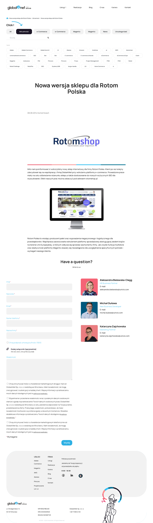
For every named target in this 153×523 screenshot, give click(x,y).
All (11, 31)
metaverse (26, 61)
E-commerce (69, 55)
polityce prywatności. (40, 394)
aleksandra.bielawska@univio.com (115, 289)
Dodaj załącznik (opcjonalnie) (23, 349)
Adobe (12, 50)
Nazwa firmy (39, 334)
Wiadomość (39, 368)
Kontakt (128, 7)
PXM (119, 61)
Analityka (95, 50)
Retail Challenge (15, 66)
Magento (78, 31)
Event (137, 55)
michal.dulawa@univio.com (112, 312)
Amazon (81, 50)
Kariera (114, 7)
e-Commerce (42, 31)
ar (106, 50)
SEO (42, 66)
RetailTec (30, 66)
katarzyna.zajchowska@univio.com (115, 336)
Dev (45, 55)
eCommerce (105, 55)
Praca (76, 61)
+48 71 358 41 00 (75, 512)
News (107, 31)
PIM (39, 61)
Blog (90, 7)
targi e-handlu (72, 66)
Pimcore (50, 61)
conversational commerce (18, 55)
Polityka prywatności (69, 459)
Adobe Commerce (27, 50)
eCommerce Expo (122, 55)
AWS (116, 50)
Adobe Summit (45, 50)
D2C (35, 55)
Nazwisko (39, 297)
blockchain (129, 50)
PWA (108, 61)
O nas (102, 7)
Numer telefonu (39, 322)
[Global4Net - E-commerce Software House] (19, 8)
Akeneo (69, 50)
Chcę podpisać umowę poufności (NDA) (23, 342)
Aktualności (24, 31)
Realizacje (77, 7)
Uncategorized (123, 31)
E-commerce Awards (87, 55)
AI (58, 50)
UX (85, 66)
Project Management (92, 61)
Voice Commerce (99, 66)
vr (113, 66)
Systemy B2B (56, 66)
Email (39, 310)
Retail (130, 61)
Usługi (63, 7)
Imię (39, 285)
